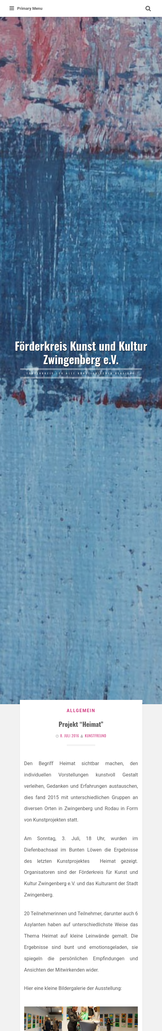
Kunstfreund (95, 735)
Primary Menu (25, 8)
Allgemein (81, 710)
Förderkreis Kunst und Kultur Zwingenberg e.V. (81, 353)
